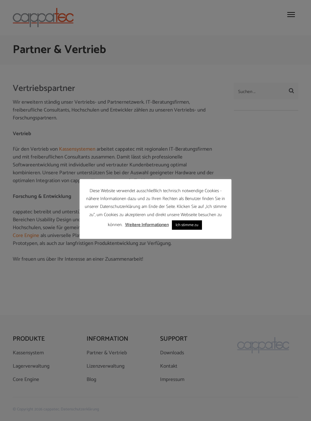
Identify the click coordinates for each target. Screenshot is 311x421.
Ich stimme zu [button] (187, 225)
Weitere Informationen (147, 225)
